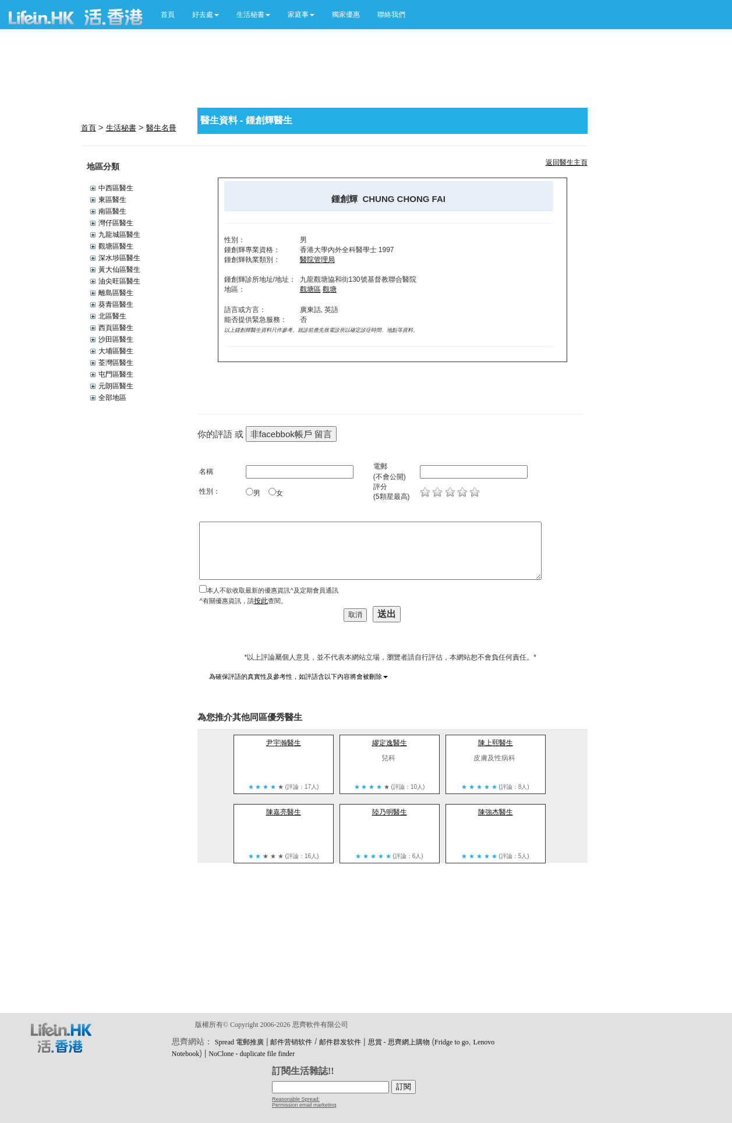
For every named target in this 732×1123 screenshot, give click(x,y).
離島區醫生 (115, 293)
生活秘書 (121, 127)
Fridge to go (451, 1042)
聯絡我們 (391, 14)
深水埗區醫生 (119, 258)
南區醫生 (112, 211)
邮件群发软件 (340, 1042)
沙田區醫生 (115, 339)
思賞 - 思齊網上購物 (399, 1042)
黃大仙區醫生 (119, 269)
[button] (205, 14)
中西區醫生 (115, 188)
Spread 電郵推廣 (239, 1042)
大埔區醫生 (115, 351)
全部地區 (112, 398)
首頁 (168, 14)
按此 (261, 601)
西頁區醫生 (115, 328)
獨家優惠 (346, 14)
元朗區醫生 (115, 386)
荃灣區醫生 (115, 363)
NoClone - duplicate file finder (251, 1054)
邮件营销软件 (291, 1042)
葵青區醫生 (115, 304)
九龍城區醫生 (119, 235)
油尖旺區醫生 (119, 281)
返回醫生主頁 (567, 162)
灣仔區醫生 (115, 223)
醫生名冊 (161, 127)
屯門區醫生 (115, 374)
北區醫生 (112, 316)
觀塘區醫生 (115, 246)
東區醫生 (112, 200)
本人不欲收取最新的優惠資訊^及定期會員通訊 (272, 590)
